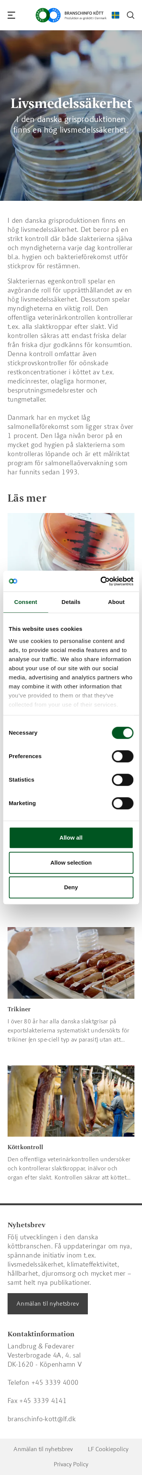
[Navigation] (11, 15)
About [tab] (116, 602)
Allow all (71, 837)
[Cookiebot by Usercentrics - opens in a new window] (101, 581)
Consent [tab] (25, 602)
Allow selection (71, 862)
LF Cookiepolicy (108, 1449)
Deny (71, 887)
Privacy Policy (71, 1464)
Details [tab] (71, 602)
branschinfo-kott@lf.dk (42, 1419)
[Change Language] (115, 15)
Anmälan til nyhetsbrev (48, 1303)
